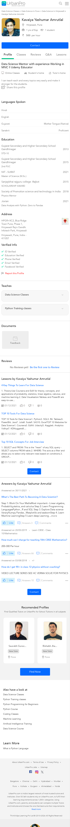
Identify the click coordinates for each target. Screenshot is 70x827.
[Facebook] (31, 773)
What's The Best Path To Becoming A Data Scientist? (29, 496)
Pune (15, 786)
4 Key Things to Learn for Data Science (22, 385)
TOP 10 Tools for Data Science (17, 413)
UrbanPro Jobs (31, 767)
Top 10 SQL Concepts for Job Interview (22, 441)
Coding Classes (10, 714)
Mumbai (57, 781)
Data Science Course (13, 728)
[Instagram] (36, 773)
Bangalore (14, 781)
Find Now (35, 672)
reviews (36, 55)
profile (8, 55)
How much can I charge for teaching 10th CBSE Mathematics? (34, 539)
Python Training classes (14, 699)
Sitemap (44, 767)
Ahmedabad (46, 786)
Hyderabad (45, 781)
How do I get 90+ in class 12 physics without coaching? (30, 566)
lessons (61, 55)
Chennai (25, 781)
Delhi (35, 781)
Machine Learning (12, 718)
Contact (34, 471)
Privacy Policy (53, 762)
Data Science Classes (13, 694)
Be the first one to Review (44, 367)
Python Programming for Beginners (20, 704)
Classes (21, 55)
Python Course (10, 709)
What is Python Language (15, 748)
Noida (57, 786)
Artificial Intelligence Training (17, 723)
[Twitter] (42, 772)
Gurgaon (33, 786)
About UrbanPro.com (20, 762)
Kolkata (23, 786)
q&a (48, 55)
